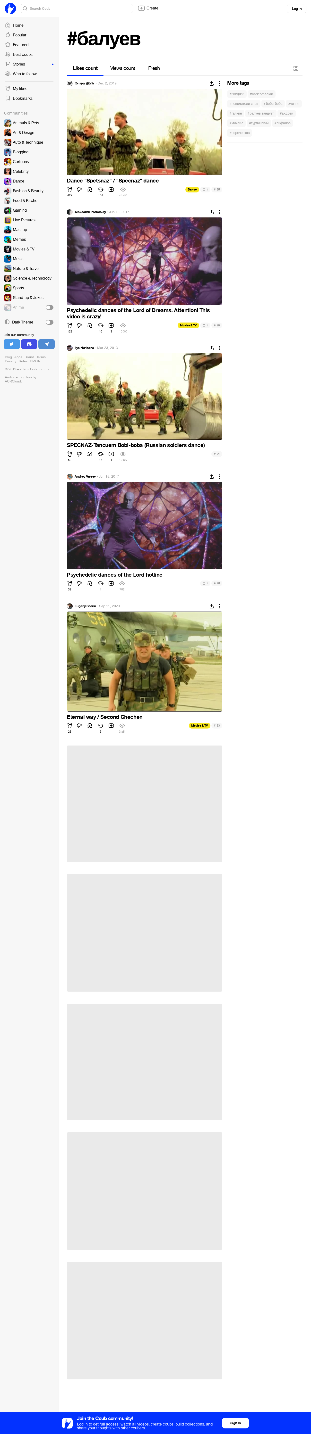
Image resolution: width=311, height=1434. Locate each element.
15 (217, 583)
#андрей (286, 113)
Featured (16, 44)
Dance (192, 189)
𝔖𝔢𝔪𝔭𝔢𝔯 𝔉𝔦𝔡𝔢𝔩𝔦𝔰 (84, 83)
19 (217, 325)
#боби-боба (273, 103)
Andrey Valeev (85, 476)
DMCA (35, 361)
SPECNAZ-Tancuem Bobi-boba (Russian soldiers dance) (136, 445)
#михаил (236, 123)
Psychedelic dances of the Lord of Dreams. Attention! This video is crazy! (138, 313)
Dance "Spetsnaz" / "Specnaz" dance (113, 180)
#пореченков (240, 133)
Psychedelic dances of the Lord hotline (115, 575)
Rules (23, 361)
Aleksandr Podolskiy (90, 212)
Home (14, 25)
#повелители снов (244, 103)
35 (217, 189)
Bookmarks (19, 98)
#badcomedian (261, 94)
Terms (41, 357)
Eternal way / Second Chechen (105, 717)
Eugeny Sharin (85, 606)
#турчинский (259, 123)
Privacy (10, 361)
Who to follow (21, 74)
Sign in (235, 1423)
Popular (15, 35)
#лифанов (283, 123)
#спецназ (237, 94)
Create (148, 8)
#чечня (293, 103)
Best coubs (19, 54)
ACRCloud (13, 381)
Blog (8, 357)
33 (217, 725)
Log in (297, 8)
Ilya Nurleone (84, 348)
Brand (29, 357)
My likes (16, 88)
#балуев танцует (261, 113)
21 (217, 454)
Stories (29, 64)
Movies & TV (188, 325)
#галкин (236, 113)
